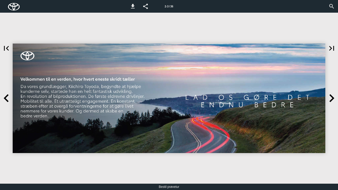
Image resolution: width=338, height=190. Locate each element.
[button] (132, 6)
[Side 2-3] (169, 6)
